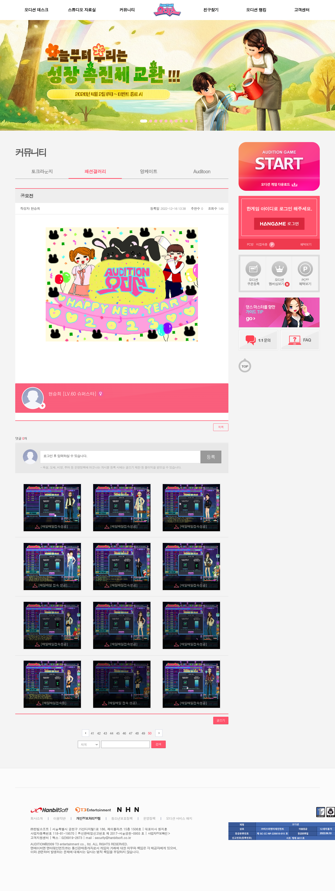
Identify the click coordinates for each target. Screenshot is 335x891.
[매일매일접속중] (54, 702)
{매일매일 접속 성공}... (124, 702)
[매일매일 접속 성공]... (54, 585)
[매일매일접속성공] (55, 526)
